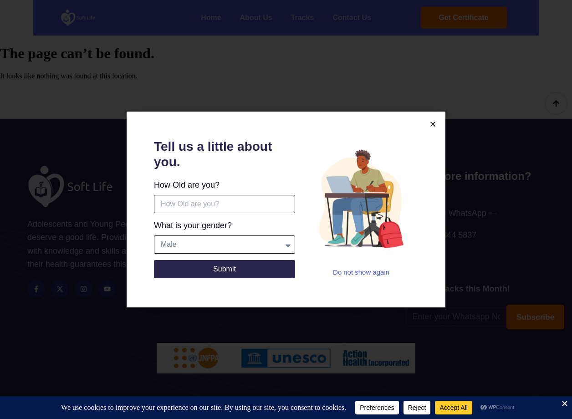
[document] (286, 209)
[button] (432, 124)
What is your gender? (193, 225)
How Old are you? (187, 185)
